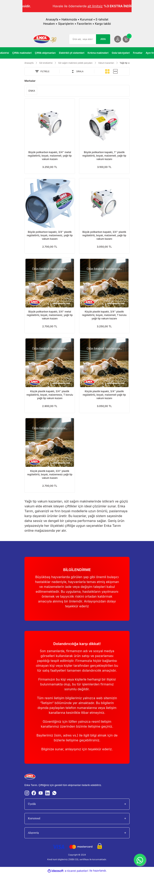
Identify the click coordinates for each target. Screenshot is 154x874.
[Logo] (45, 39)
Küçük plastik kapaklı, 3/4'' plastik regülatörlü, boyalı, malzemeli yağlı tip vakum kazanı (104, 395)
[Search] (89, 39)
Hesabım (49, 23)
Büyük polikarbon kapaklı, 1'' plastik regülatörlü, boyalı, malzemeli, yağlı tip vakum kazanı (104, 156)
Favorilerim (84, 23)
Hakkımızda (69, 19)
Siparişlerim (66, 23)
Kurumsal (86, 19)
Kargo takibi (103, 23)
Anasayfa (52, 19)
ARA (103, 39)
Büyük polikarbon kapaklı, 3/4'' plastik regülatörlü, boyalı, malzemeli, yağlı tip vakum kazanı (104, 235)
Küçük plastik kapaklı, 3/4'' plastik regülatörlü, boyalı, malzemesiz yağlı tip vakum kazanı (49, 474)
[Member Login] (117, 39)
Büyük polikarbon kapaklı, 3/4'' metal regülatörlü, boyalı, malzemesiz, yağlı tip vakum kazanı (50, 315)
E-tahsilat (102, 19)
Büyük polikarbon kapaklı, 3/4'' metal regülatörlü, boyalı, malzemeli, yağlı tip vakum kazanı (50, 156)
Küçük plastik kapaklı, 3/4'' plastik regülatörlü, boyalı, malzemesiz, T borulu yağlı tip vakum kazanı (49, 395)
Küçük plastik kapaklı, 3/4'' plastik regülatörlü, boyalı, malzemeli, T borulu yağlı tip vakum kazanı (104, 315)
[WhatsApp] (140, 860)
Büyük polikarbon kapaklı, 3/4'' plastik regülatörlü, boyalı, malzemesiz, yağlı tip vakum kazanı (50, 235)
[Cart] (126, 39)
